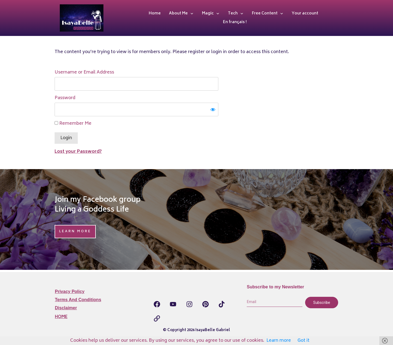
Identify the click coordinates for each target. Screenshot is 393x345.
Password (65, 98)
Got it (303, 340)
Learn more (278, 340)
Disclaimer (66, 308)
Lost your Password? (78, 151)
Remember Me (73, 123)
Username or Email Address (84, 72)
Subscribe (321, 302)
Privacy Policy (70, 291)
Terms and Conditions (78, 299)
